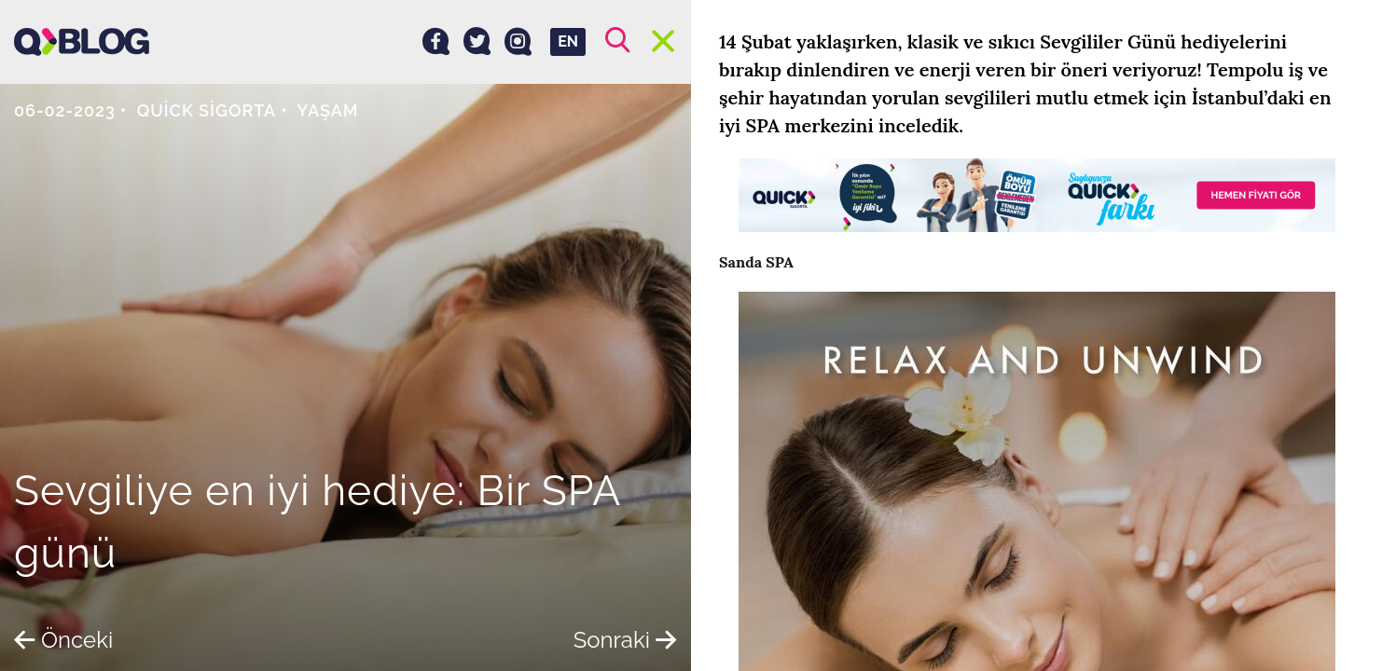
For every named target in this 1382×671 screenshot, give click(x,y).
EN (568, 41)
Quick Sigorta (207, 110)
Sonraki (625, 639)
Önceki (63, 639)
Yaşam (328, 110)
